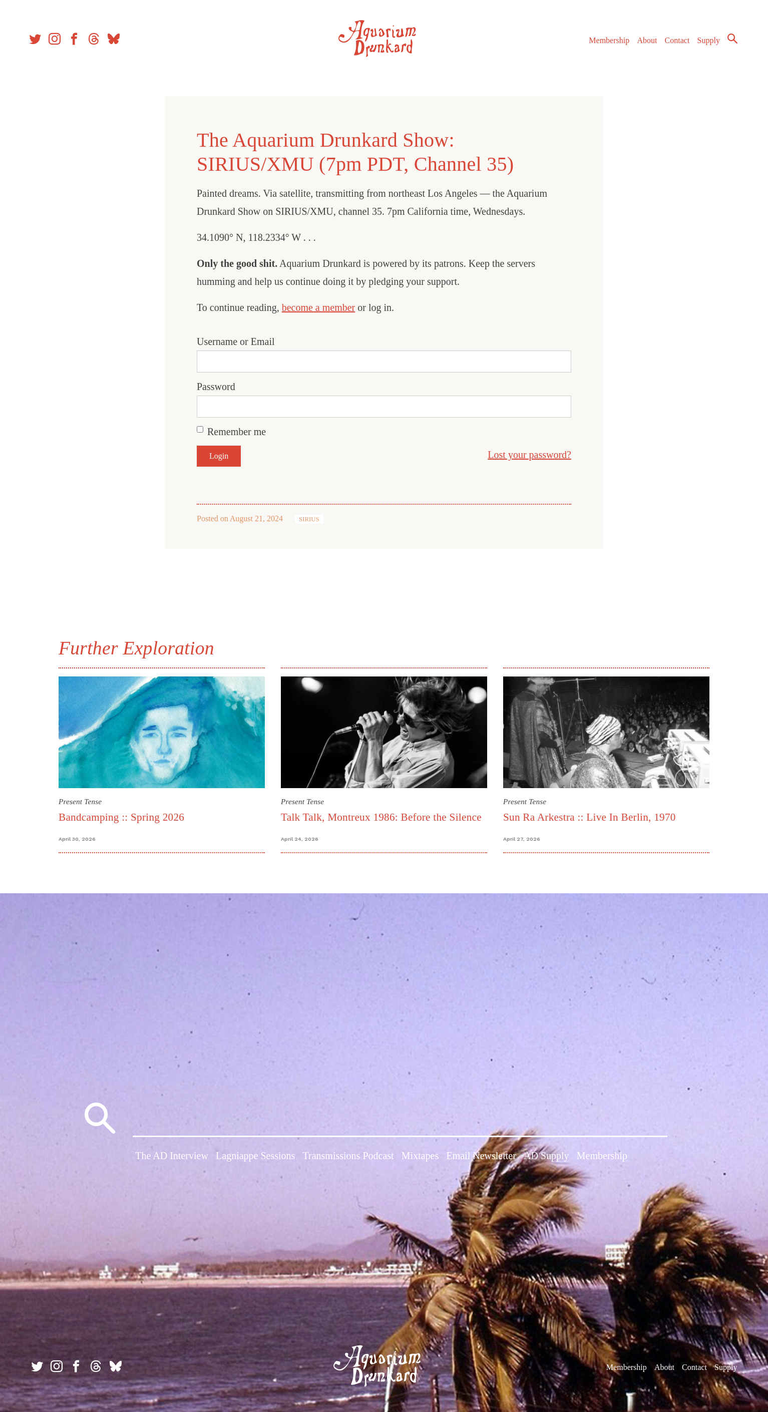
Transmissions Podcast (348, 1157)
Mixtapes (420, 1157)
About (642, 44)
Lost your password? (529, 454)
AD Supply (546, 1157)
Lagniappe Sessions (255, 1157)
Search (728, 43)
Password (216, 386)
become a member (318, 307)
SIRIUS (309, 519)
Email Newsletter (481, 1157)
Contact (672, 44)
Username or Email (236, 341)
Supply (704, 44)
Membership (604, 44)
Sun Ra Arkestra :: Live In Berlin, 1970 (589, 817)
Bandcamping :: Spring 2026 (121, 817)
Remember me (236, 431)
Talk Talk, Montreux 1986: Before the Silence (381, 817)
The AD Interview (171, 1157)
